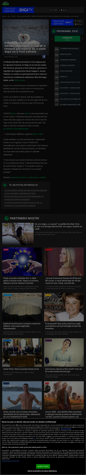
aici (34, 438)
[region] (43, 446)
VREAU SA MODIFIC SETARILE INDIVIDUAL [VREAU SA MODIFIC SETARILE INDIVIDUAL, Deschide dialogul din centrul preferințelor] (42, 471)
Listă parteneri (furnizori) (10, 461)
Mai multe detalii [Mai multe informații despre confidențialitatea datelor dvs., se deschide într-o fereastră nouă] (66, 429)
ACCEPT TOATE (43, 466)
